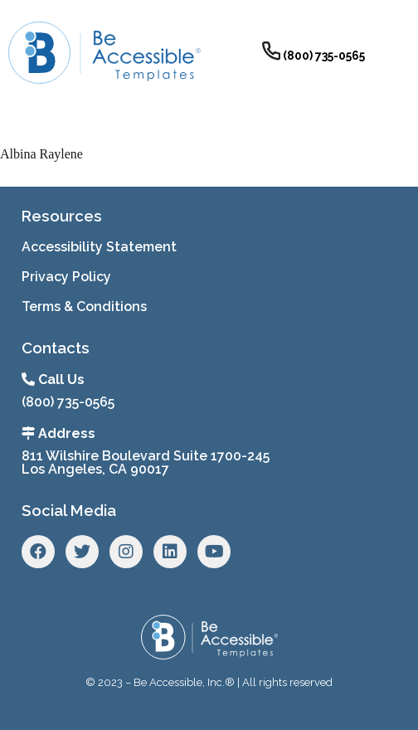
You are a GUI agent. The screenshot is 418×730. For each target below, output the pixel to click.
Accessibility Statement (99, 247)
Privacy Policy (66, 277)
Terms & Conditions (84, 306)
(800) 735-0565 (68, 402)
